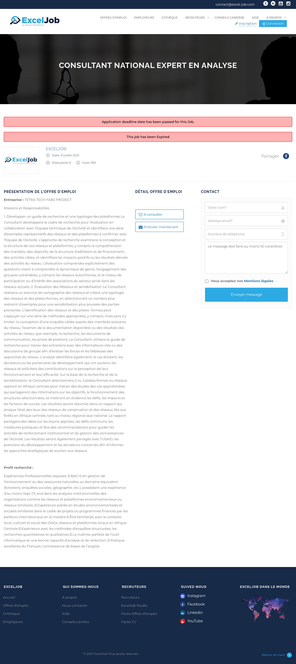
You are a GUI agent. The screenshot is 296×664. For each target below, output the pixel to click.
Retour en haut (277, 655)
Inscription (248, 23)
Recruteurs (195, 17)
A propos (274, 17)
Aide (255, 17)
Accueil (9, 597)
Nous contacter (75, 605)
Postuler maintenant (158, 227)
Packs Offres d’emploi (139, 614)
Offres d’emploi (113, 17)
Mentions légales (259, 281)
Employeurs (144, 17)
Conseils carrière (229, 17)
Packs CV (129, 622)
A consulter (150, 214)
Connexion (273, 23)
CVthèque (170, 17)
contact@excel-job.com (235, 4)
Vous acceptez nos (239, 281)
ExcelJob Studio (134, 605)
